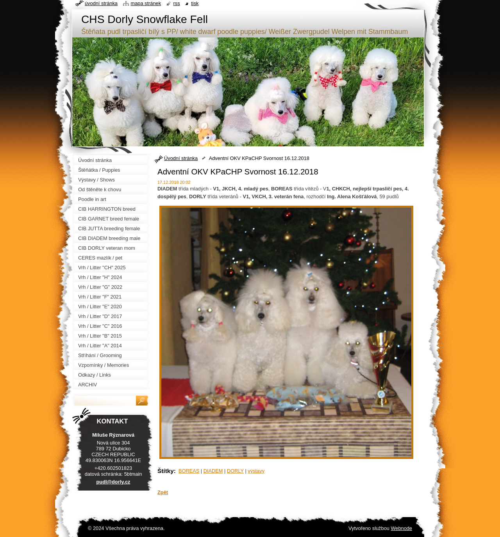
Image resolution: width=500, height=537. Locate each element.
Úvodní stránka (181, 158)
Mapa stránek (146, 3)
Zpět (162, 492)
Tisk (194, 3)
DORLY (235, 471)
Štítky (165, 471)
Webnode (401, 528)
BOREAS (189, 471)
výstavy (256, 471)
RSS (176, 3)
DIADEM (213, 471)
